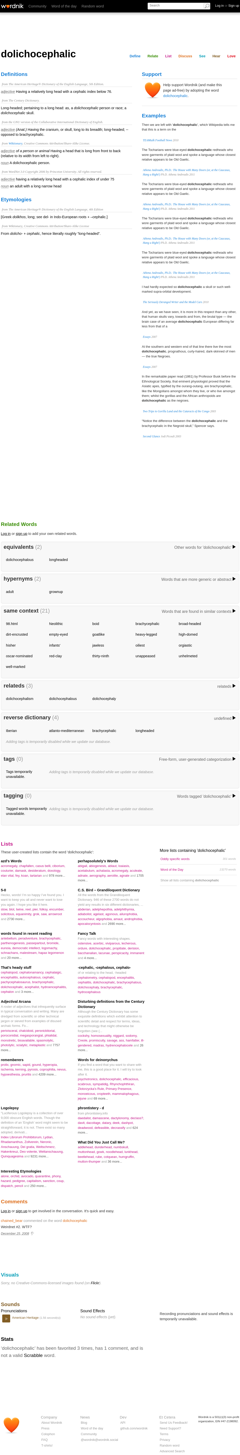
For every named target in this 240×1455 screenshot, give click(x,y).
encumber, (56, 909)
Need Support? (170, 1428)
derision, (134, 948)
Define (135, 56)
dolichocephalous (20, 560)
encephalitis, (10, 977)
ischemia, (8, 1069)
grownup (56, 592)
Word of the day (63, 6)
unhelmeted (188, 656)
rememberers (12, 1060)
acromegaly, (10, 866)
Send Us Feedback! (174, 1422)
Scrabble (33, 1355)
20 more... (14, 958)
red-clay (55, 656)
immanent (137, 953)
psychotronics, (88, 1079)
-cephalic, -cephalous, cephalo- (104, 968)
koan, (25, 875)
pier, (36, 909)
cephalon (8, 992)
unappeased (145, 656)
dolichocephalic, (101, 948)
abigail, (83, 866)
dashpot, (127, 1123)
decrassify (118, 1128)
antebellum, (10, 938)
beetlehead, (87, 1157)
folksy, (44, 909)
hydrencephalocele (120, 1045)
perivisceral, (10, 1031)
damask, (21, 870)
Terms (164, 1434)
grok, (37, 914)
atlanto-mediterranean (66, 731)
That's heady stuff (16, 968)
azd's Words (11, 861)
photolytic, (8, 1045)
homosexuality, (102, 1036)
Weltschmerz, (45, 1147)
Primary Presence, (119, 1089)
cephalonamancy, (32, 972)
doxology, (54, 870)
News (85, 1417)
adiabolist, (85, 914)
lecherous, (129, 943)
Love (231, 56)
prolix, (5, 1065)
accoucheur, (87, 919)
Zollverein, (32, 1142)
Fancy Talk (87, 933)
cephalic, (48, 977)
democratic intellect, (27, 948)
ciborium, (59, 866)
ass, (122, 1040)
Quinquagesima (12, 1156)
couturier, (8, 870)
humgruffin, (127, 1157)
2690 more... (117, 924)
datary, (107, 1123)
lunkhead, (131, 1152)
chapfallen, (27, 866)
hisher (11, 645)
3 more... (27, 992)
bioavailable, (27, 1040)
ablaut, (113, 866)
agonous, (112, 914)
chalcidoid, (27, 1031)
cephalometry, (88, 977)
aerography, (98, 875)
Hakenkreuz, (10, 1151)
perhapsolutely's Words (98, 861)
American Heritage (26, 1317)
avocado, (28, 1176)
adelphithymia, (124, 909)
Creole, (83, 1040)
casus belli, (43, 866)
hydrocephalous (89, 992)
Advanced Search (172, 1451)
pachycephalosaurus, (16, 982)
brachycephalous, (129, 982)
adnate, (84, 875)
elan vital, (8, 875)
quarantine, (43, 1176)
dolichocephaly (104, 699)
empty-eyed (58, 634)
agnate (125, 875)
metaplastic (37, 1045)
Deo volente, (29, 1151)
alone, (6, 1176)
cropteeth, (104, 1094)
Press (45, 1428)
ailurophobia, (128, 914)
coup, (61, 1181)
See (202, 56)
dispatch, (8, 1186)
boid (95, 624)
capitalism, (35, 1181)
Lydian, (48, 1137)
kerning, (21, 1069)
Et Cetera (167, 1417)
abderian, (85, 909)
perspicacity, (121, 953)
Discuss (185, 56)
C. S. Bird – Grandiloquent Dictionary (109, 890)
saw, (44, 914)
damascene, (102, 1118)
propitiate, (120, 948)
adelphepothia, (103, 909)
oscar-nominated (19, 656)
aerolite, (113, 875)
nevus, (62, 1069)
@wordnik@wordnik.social (99, 1440)
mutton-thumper (90, 1161)
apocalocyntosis (90, 924)
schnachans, (10, 953)
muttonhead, (87, 1152)
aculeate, (136, 870)
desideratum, (37, 870)
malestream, (29, 953)
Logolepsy (10, 1108)
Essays (147, 336)
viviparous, (113, 943)
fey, (18, 875)
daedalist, (85, 1118)
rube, (100, 1157)
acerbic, (99, 943)
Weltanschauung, (51, 1151)
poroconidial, (10, 1035)
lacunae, (105, 953)
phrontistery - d (91, 1108)
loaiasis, (124, 866)
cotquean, (111, 1157)
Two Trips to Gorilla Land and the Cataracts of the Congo (176, 411)
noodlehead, (115, 1152)
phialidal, (51, 1035)
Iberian (11, 731)
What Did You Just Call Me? (101, 1142)
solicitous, (8, 914)
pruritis (27, 1074)
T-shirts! (47, 1445)
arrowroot (55, 914)
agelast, (99, 914)
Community (38, 6)
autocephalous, (31, 977)
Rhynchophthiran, (122, 1084)
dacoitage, (94, 1123)
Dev (123, 1417)
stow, (5, 909)
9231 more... (40, 1156)
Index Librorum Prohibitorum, (22, 1137)
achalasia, (104, 870)
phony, (56, 1176)
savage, (113, 1040)
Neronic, (46, 1142)
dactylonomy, (121, 1118)
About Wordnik (51, 1422)
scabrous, (85, 1084)
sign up (21, 534)
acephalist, (33, 987)
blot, (12, 909)
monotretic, (9, 1040)
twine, (20, 909)
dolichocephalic (175, 96)
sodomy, (131, 1036)
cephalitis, (85, 982)
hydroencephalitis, (54, 987)
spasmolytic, (45, 1040)
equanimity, (24, 914)
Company (49, 1417)
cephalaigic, (53, 972)
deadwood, (86, 1128)
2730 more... (16, 919)
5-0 (3, 890)
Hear (216, 56)
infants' (54, 645)
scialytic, (22, 1045)
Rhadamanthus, (13, 1142)
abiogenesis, (98, 866)
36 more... (115, 1161)
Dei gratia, (28, 1147)
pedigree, (19, 1181)
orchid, (15, 1176)
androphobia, (133, 919)
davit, (82, 1123)
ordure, (83, 948)
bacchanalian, (88, 953)
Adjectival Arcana (16, 1002)
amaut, (119, 919)
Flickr (95, 1283)
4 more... (90, 958)
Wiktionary (15, 143)
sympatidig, (101, 1084)
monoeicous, (87, 1094)
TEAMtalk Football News (157, 140)
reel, (29, 909)
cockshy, (84, 1036)
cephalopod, (10, 972)
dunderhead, (104, 1147)
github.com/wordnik (134, 1428)
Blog (84, 1422)
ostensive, (85, 943)
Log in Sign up (227, 5)
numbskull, (121, 1147)
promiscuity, (98, 1040)
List (168, 56)
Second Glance (151, 436)
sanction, (50, 1181)
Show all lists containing (190, 880)
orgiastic (185, 645)
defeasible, (102, 1128)
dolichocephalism (19, 699)
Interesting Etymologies (21, 1171)
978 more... (57, 875)
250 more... (38, 1186)
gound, (37, 1065)
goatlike (98, 634)
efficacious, (131, 1079)
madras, (99, 1045)
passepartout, (36, 943)
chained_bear (12, 1221)
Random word (93, 6)
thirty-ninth (100, 656)
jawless (98, 645)
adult (10, 592)
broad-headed (190, 624)
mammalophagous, (125, 1094)
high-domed (188, 634)
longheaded (58, 560)
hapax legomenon (51, 953)
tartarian (36, 875)
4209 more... (47, 1074)
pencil (19, 1186)
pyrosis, (34, 1069)
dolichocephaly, (89, 987)
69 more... (101, 1098)
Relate (152, 56)
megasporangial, (32, 1035)
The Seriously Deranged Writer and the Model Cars (172, 302)
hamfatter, (133, 1040)
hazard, (7, 1181)
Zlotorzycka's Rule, (92, 1089)
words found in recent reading (26, 933)
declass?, (137, 1118)
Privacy (165, 1440)
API (123, 1422)
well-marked (15, 667)
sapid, (27, 1065)
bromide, (53, 943)
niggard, (119, 1036)
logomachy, (50, 948)
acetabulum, (87, 870)
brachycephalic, (50, 938)
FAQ (44, 1440)
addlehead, (86, 1147)
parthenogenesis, (14, 943)
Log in (6, 534)
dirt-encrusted (17, 634)
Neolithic (56, 624)
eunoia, (6, 948)
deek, (117, 1123)
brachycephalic (147, 624)
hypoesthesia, (11, 1074)
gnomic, (16, 1065)
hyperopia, (50, 1065)
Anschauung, (11, 1147)
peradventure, (28, 938)
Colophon (48, 1434)
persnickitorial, (45, 1031)
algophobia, (105, 919)
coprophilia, (48, 1069)
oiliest (140, 645)
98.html (12, 624)
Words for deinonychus (98, 1060)
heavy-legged (146, 634)
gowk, (101, 1152)
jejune (82, 1098)
